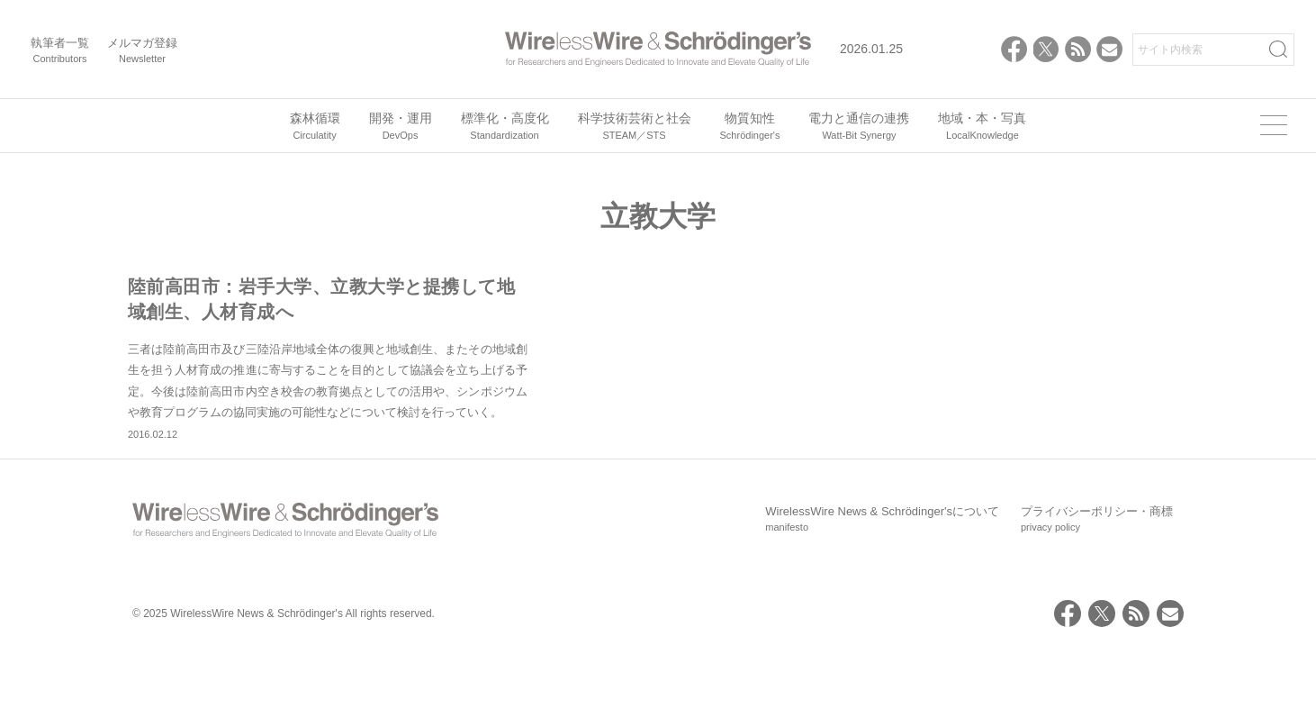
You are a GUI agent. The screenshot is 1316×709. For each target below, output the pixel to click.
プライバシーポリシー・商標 (1097, 580)
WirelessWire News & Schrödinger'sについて (882, 580)
